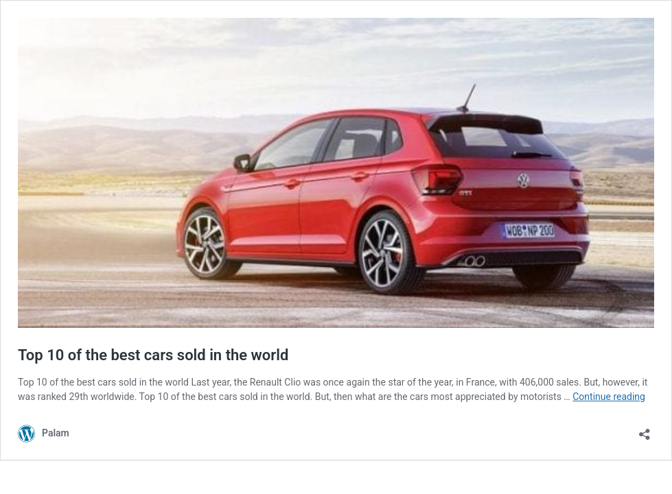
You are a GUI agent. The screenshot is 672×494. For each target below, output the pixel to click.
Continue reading (608, 396)
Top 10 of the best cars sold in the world (153, 355)
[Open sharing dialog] (644, 429)
